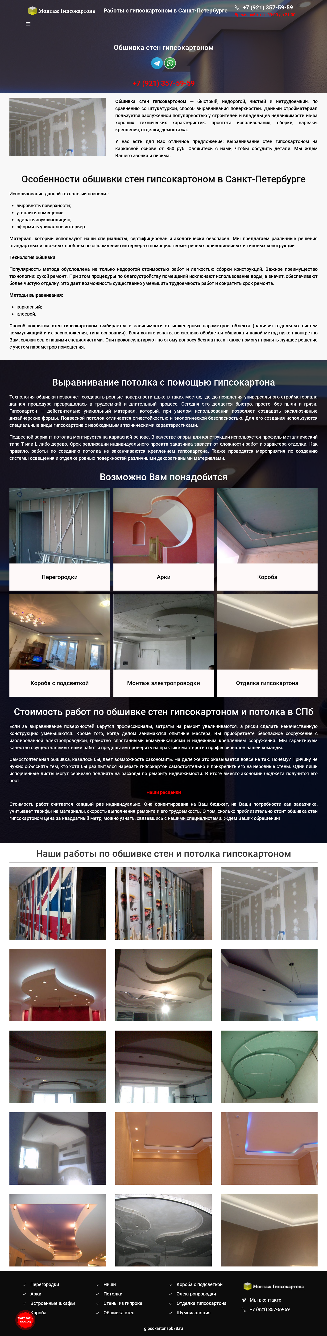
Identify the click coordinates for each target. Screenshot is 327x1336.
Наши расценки (163, 792)
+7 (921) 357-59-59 (163, 83)
